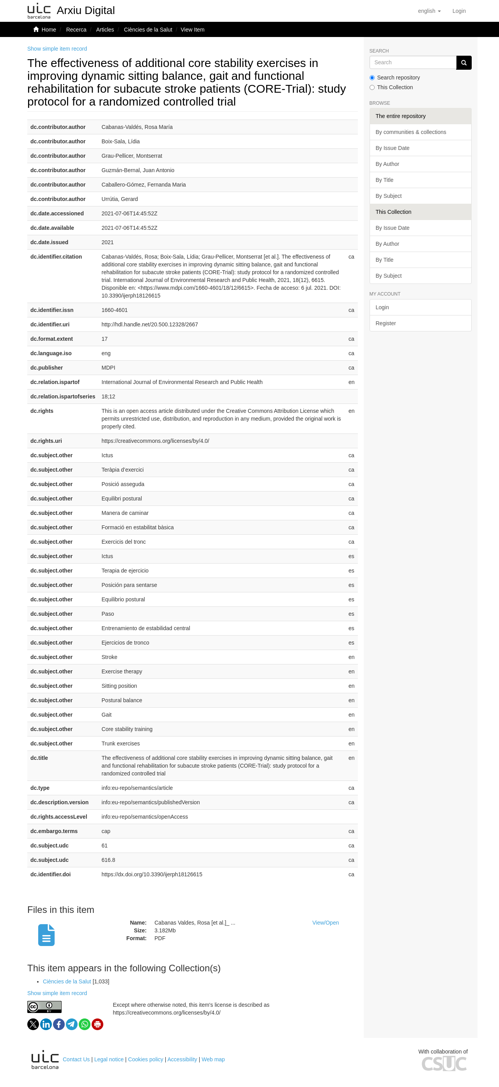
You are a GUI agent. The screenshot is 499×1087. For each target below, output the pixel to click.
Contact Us (76, 1059)
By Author (388, 164)
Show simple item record (57, 49)
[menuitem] (459, 11)
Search (379, 51)
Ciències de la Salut (148, 29)
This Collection (391, 87)
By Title (385, 180)
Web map (213, 1059)
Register (386, 323)
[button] (429, 11)
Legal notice (109, 1059)
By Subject (389, 196)
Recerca (76, 29)
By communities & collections (411, 132)
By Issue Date (393, 148)
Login (382, 307)
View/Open (325, 923)
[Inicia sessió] (459, 11)
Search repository (395, 77)
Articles (105, 29)
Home (49, 29)
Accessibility (182, 1059)
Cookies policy (145, 1059)
